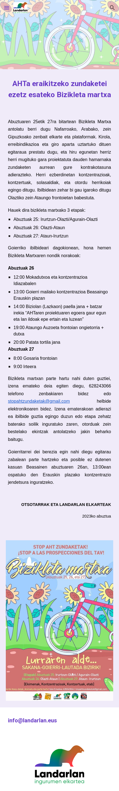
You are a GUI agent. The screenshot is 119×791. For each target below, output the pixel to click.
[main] (59, 89)
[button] (6, 7)
